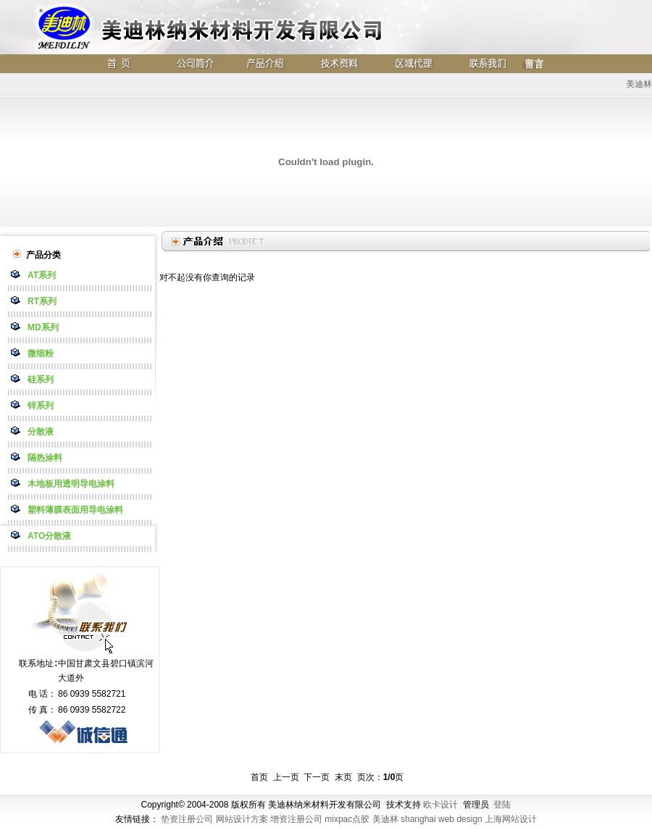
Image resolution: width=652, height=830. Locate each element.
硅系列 (41, 379)
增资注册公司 (296, 819)
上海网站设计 (511, 819)
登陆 (502, 805)
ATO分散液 (49, 536)
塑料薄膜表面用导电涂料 (75, 510)
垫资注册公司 (187, 819)
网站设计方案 (242, 819)
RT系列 (42, 301)
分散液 (41, 432)
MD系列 (43, 327)
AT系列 (42, 275)
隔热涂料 (45, 458)
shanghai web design (441, 819)
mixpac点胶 (347, 819)
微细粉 (41, 353)
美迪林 (385, 819)
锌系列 (41, 406)
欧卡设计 (440, 805)
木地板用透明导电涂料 (71, 484)
